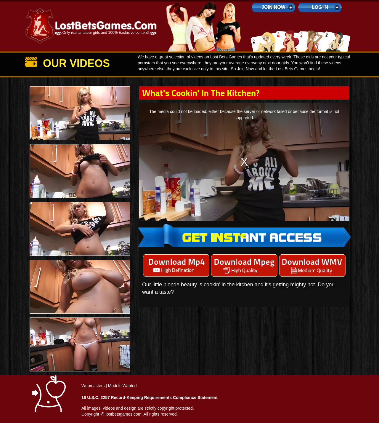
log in (320, 7)
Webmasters (93, 385)
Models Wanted (122, 385)
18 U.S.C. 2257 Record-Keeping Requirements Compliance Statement (149, 397)
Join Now (273, 7)
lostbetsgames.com (124, 414)
